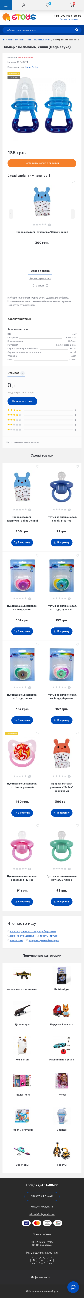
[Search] (77, 30)
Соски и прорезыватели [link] (39, 40)
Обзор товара (40, 270)
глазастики (16, 940)
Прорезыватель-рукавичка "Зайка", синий (42, 232)
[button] (68, 16)
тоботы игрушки (49, 935)
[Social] (33, 1260)
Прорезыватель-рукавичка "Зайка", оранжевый (61, 787)
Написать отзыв (22, 401)
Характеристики (40, 278)
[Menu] (6, 5)
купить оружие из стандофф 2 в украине (33, 931)
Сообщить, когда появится (41, 163)
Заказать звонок (69, 19)
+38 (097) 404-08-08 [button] (42, 1185)
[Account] (24, 5)
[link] (3, 40)
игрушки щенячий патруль (44, 940)
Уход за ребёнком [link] (16, 40)
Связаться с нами (42, 1196)
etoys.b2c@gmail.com (42, 1214)
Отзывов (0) (40, 285)
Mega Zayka (32, 67)
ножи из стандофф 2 (22, 935)
